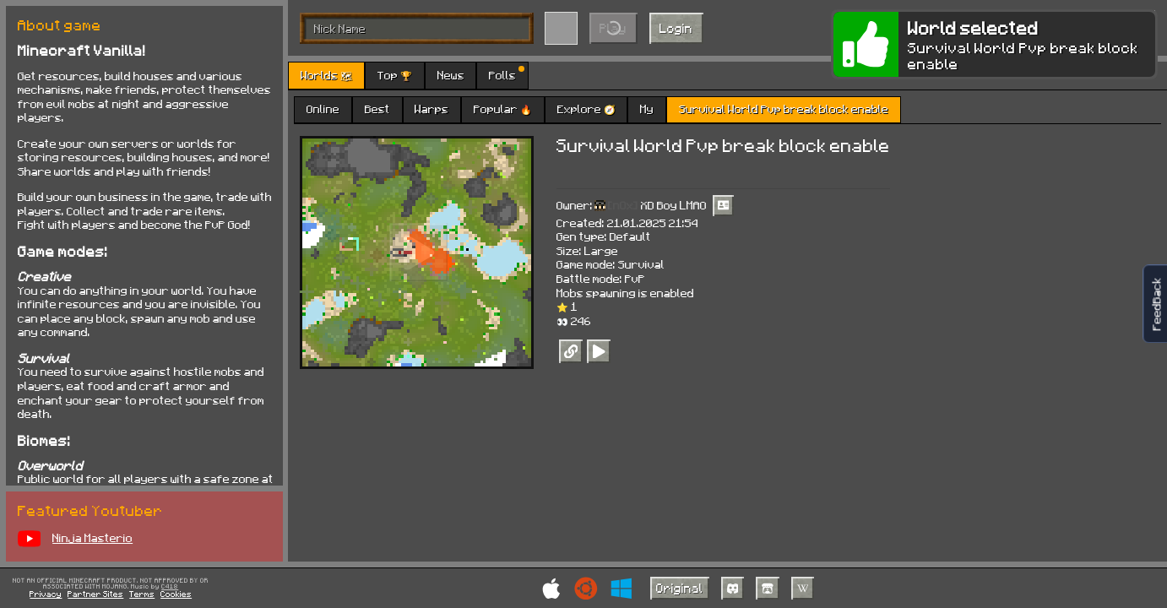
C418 (169, 586)
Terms (142, 593)
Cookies (176, 593)
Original (679, 587)
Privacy (46, 593)
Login (675, 28)
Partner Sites (95, 593)
